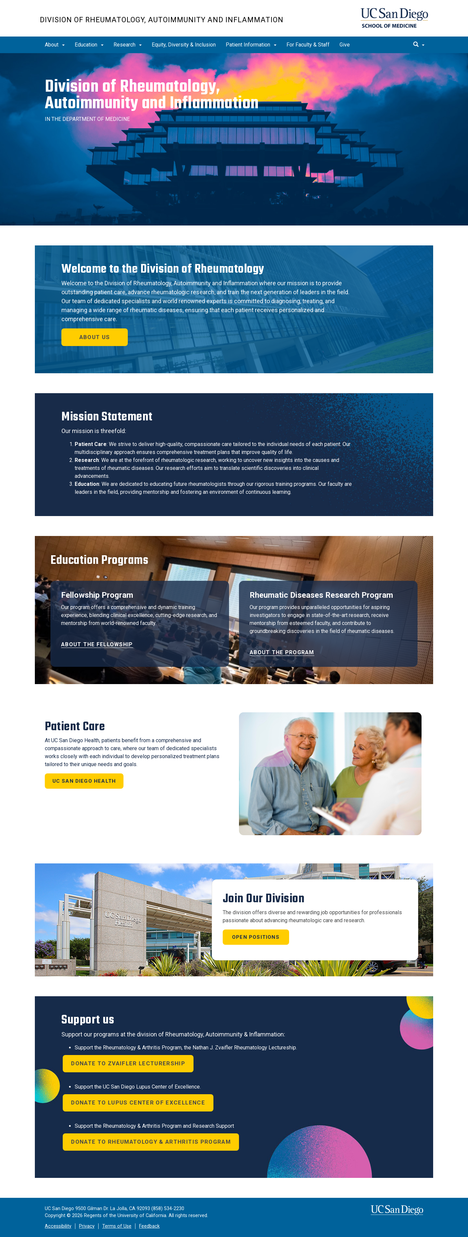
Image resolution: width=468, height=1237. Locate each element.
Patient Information (251, 45)
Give (345, 45)
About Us (94, 337)
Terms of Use (116, 1226)
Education (89, 45)
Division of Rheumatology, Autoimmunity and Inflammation (161, 20)
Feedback (149, 1226)
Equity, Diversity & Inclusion (184, 45)
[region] (234, 139)
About (55, 45)
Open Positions (255, 937)
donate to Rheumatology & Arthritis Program (151, 1141)
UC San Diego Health (84, 781)
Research (128, 45)
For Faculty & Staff (308, 45)
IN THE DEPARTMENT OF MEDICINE (87, 119)
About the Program (282, 652)
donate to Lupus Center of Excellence (138, 1102)
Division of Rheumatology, (152, 95)
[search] (419, 45)
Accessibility (58, 1226)
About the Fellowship (97, 644)
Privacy (87, 1226)
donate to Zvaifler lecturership (128, 1063)
